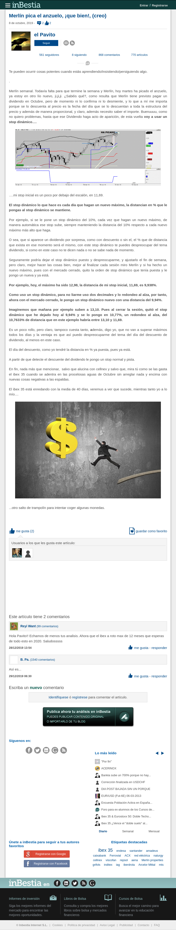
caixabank (99, 855)
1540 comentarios (42, 659)
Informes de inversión (33, 897)
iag (118, 864)
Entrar (144, 5)
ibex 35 (105, 850)
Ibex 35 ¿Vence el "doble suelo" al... (124, 823)
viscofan (111, 860)
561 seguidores (49, 55)
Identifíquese (58, 697)
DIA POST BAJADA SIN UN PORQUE (125, 789)
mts (161, 864)
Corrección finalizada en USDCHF (123, 782)
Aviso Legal (107, 925)
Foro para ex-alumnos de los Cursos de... (127, 809)
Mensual (154, 831)
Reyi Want (28, 626)
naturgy (158, 855)
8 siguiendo (79, 55)
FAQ (157, 925)
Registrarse (160, 5)
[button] (46, 43)
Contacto (143, 925)
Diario (103, 831)
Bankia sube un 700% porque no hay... (126, 775)
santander (135, 850)
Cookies (57, 925)
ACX (128, 855)
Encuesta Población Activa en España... (126, 802)
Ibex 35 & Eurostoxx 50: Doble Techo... (126, 816)
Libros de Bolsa (88, 897)
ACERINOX (108, 768)
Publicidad (126, 925)
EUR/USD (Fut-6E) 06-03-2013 (121, 796)
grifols (96, 864)
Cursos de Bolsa (143, 897)
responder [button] (159, 648)
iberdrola (129, 864)
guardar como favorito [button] (148, 531)
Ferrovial (115, 855)
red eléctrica (142, 855)
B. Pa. (24, 659)
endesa (121, 850)
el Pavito (44, 35)
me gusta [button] (19, 531)
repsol (124, 860)
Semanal (128, 831)
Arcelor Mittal (146, 864)
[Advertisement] (82, 587)
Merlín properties (152, 860)
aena (135, 860)
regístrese (80, 697)
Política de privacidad (81, 925)
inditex (108, 864)
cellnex (97, 860)
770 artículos (139, 55)
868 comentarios (109, 55)
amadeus (152, 850)
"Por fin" (106, 761)
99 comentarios (47, 626)
